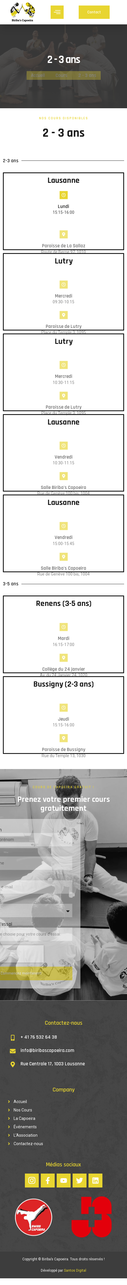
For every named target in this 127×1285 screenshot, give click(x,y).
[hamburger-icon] (57, 12)
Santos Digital (75, 1277)
